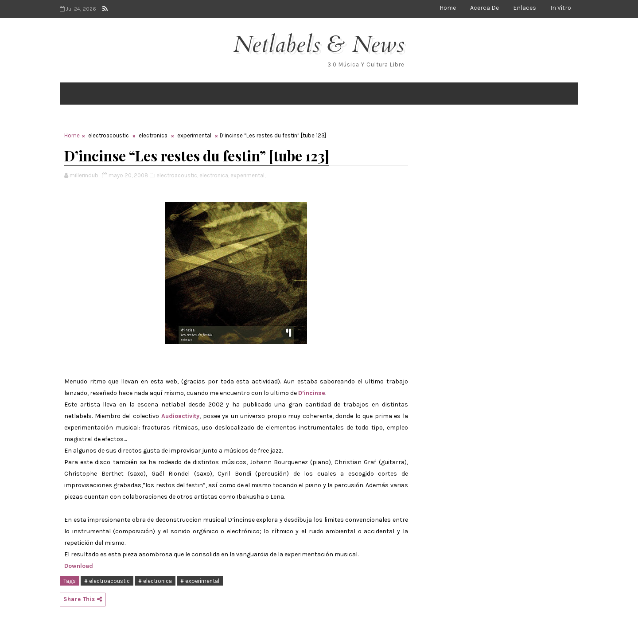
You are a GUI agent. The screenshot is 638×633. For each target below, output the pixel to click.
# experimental (199, 581)
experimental (194, 135)
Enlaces (524, 8)
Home (448, 8)
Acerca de (484, 8)
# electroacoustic (107, 581)
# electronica (155, 581)
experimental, (247, 175)
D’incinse (311, 393)
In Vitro (560, 8)
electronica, (214, 175)
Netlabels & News (319, 44)
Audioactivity (179, 416)
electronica (153, 135)
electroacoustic (108, 135)
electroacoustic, (177, 175)
